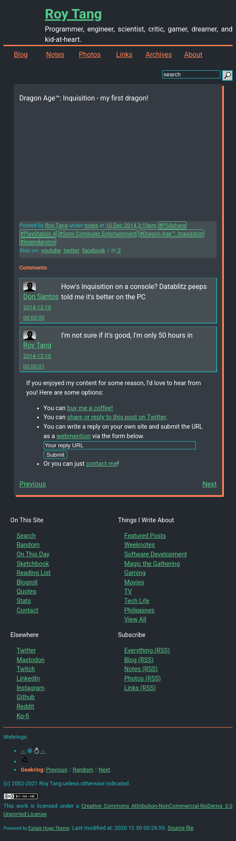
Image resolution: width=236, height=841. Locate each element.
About (193, 54)
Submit (55, 455)
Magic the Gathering (152, 564)
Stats (23, 601)
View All (135, 619)
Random (28, 545)
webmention (74, 436)
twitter (71, 250)
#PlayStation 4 (38, 233)
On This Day (32, 554)
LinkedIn (28, 678)
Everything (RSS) (147, 650)
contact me (101, 464)
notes (91, 225)
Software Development (155, 554)
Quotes (26, 591)
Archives (158, 54)
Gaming (135, 573)
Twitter (25, 650)
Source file (180, 828)
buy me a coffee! (90, 408)
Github (25, 697)
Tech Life (136, 601)
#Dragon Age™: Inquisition (171, 233)
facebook (93, 250)
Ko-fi (22, 716)
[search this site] (191, 74)
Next (209, 484)
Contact (27, 610)
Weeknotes (139, 545)
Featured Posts (145, 536)
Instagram (30, 688)
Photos (90, 54)
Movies (134, 582)
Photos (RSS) (142, 678)
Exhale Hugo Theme (48, 828)
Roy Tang (73, 14)
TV (128, 591)
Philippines (139, 610)
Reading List (33, 573)
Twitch (25, 669)
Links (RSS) (140, 688)
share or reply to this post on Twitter (116, 417)
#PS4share (172, 225)
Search (25, 536)
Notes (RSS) (141, 669)
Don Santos (41, 296)
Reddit (25, 706)
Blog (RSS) (139, 660)
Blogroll (27, 582)
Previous (32, 484)
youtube (51, 250)
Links (124, 54)
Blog (21, 54)
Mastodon (30, 660)
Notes (55, 54)
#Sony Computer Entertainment (97, 233)
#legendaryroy (37, 241)
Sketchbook (32, 564)
